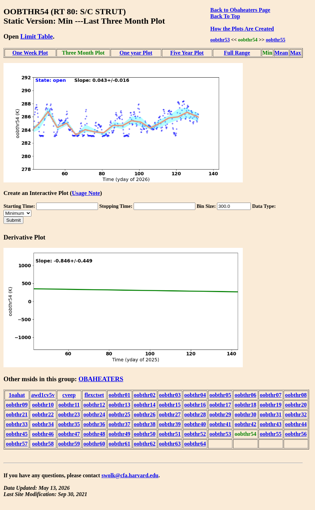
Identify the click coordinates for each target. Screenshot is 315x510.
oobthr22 (43, 414)
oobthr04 (195, 395)
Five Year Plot (187, 53)
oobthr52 (195, 434)
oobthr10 (43, 405)
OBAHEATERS (100, 379)
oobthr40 (195, 424)
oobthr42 (245, 424)
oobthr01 (119, 395)
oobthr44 (296, 424)
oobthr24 (94, 414)
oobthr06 (245, 395)
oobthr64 (195, 444)
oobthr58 (43, 444)
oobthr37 (119, 424)
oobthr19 (271, 405)
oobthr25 (119, 414)
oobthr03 (170, 395)
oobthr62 (145, 444)
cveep (69, 395)
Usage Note (86, 193)
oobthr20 (296, 405)
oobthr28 (195, 414)
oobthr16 (195, 405)
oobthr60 (94, 444)
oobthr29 (220, 414)
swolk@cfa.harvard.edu (130, 475)
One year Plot (136, 53)
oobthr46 (43, 434)
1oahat (17, 395)
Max (295, 53)
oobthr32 (296, 414)
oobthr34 (43, 424)
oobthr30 (245, 414)
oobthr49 (119, 434)
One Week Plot (30, 53)
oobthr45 (17, 434)
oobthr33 (17, 424)
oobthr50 (145, 434)
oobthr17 (220, 405)
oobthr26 (145, 414)
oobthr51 (170, 434)
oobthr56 (296, 434)
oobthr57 (17, 444)
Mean (281, 53)
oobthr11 (69, 405)
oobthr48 (94, 434)
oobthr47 (69, 434)
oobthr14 (145, 405)
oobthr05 (220, 395)
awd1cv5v (43, 395)
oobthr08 (296, 395)
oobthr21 (17, 414)
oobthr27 (170, 414)
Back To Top (225, 16)
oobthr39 (170, 424)
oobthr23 (69, 414)
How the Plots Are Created (242, 29)
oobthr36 (94, 424)
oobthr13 (119, 405)
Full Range (237, 53)
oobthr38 (145, 424)
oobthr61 (119, 444)
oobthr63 (170, 444)
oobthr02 (145, 395)
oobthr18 (245, 405)
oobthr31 (271, 414)
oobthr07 (271, 395)
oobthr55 (275, 39)
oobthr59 (69, 444)
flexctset (94, 395)
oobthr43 (271, 424)
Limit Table (36, 36)
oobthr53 (220, 39)
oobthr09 (17, 405)
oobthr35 (69, 424)
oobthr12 (94, 405)
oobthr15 (170, 405)
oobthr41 (220, 424)
